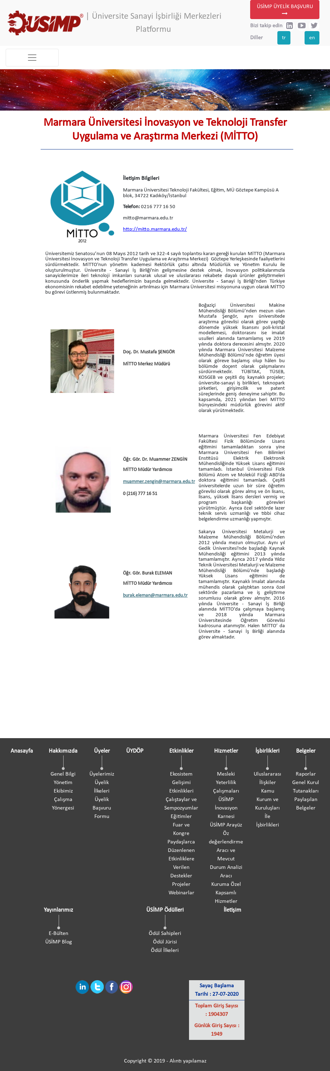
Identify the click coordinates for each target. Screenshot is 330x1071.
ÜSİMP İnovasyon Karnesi (226, 808)
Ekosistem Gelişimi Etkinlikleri (181, 782)
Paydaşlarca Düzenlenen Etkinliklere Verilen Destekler (181, 859)
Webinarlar (181, 893)
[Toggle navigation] (32, 57)
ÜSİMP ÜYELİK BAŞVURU (285, 10)
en (312, 38)
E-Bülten (58, 933)
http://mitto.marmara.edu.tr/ (155, 229)
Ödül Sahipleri (165, 933)
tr (284, 38)
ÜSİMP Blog (58, 942)
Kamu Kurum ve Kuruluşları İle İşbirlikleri (267, 808)
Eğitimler (181, 816)
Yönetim (63, 782)
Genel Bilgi (63, 774)
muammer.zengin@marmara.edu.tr (159, 481)
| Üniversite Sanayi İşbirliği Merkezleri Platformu (154, 23)
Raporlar (306, 774)
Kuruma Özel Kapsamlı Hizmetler (226, 893)
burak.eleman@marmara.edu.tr (155, 595)
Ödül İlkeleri (165, 950)
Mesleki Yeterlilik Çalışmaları (226, 782)
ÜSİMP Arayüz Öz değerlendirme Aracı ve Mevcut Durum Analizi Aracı (226, 850)
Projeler (181, 884)
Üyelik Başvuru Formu (102, 808)
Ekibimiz (63, 791)
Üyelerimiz (101, 774)
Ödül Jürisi (165, 942)
